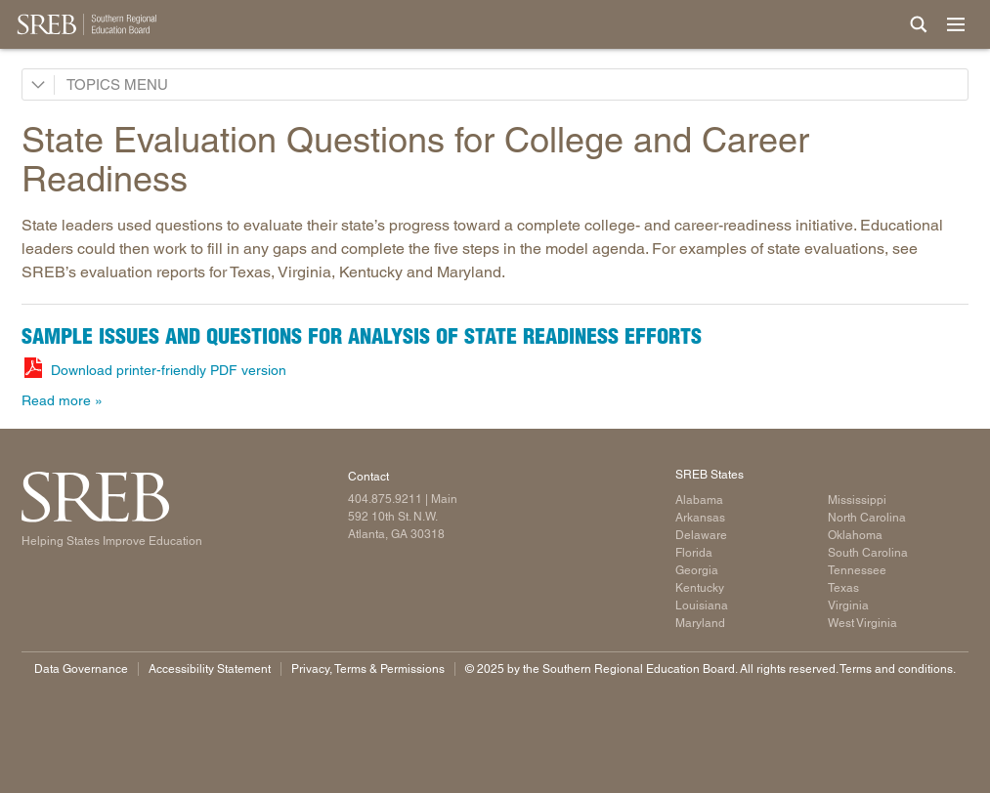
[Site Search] (918, 24)
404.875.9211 (385, 499)
